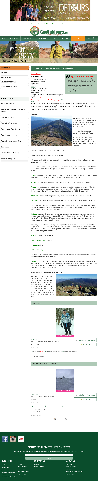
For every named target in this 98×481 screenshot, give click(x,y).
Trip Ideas (4, 72)
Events (4, 38)
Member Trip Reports (8, 82)
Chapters (55, 38)
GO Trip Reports (6, 77)
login (88, 38)
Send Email (85, 344)
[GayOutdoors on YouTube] (21, 439)
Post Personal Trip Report (10, 129)
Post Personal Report (23, 471)
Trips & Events (6, 67)
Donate (20, 464)
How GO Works (22, 474)
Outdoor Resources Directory (74, 471)
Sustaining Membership (8, 472)
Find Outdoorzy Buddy (9, 135)
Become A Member (7, 103)
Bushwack (35, 394)
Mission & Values (71, 466)
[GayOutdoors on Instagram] (13, 439)
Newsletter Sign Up (8, 159)
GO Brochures (70, 474)
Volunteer (4, 475)
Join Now (78, 38)
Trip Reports (27, 38)
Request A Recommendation (11, 141)
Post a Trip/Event (22, 466)
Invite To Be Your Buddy (85, 340)
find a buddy (42, 38)
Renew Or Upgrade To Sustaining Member (13, 110)
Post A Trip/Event (7, 117)
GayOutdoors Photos (9, 87)
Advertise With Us (39, 466)
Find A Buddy (5, 467)
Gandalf (33, 87)
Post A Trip (14, 38)
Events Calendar (6, 465)
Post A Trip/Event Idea (9, 123)
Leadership (69, 469)
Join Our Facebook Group (10, 153)
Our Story (69, 464)
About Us (65, 38)
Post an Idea (21, 469)
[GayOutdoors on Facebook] (5, 439)
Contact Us (5, 147)
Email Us (36, 464)
